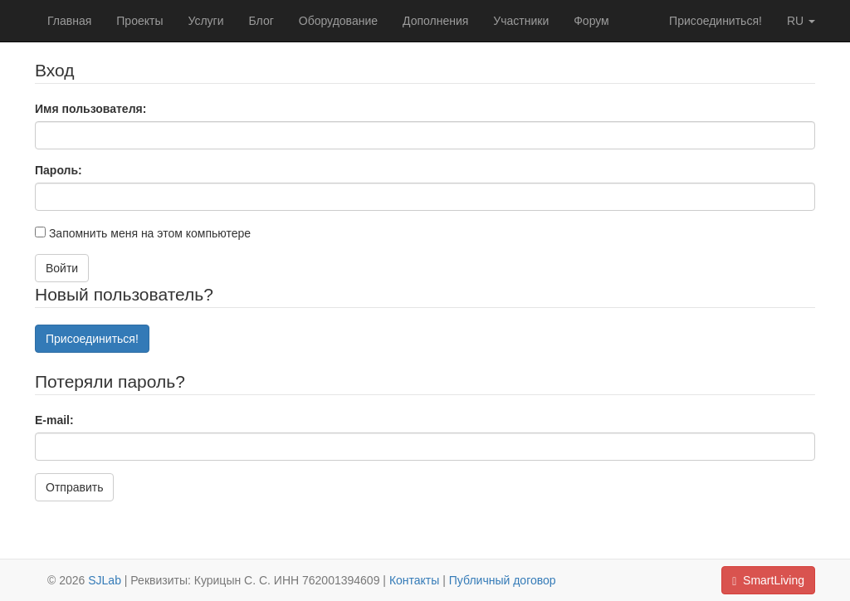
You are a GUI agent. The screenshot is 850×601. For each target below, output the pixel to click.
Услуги (205, 20)
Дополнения (435, 20)
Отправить (74, 487)
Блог (261, 20)
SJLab (104, 580)
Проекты (139, 20)
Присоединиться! (715, 20)
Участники (521, 20)
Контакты (414, 580)
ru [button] (801, 20)
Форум (591, 20)
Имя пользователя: (90, 108)
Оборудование (338, 20)
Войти (62, 268)
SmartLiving (768, 581)
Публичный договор (502, 580)
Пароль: (58, 170)
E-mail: (54, 420)
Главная (69, 20)
